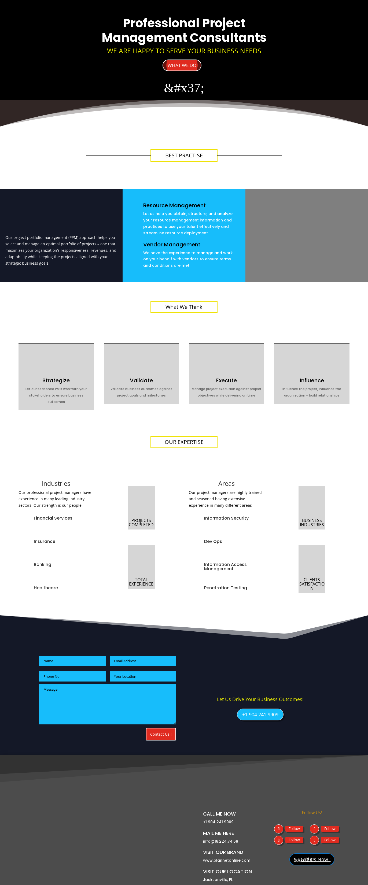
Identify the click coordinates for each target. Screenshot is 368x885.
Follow (294, 811)
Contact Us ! (161, 734)
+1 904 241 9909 (260, 715)
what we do (182, 65)
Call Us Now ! (315, 842)
